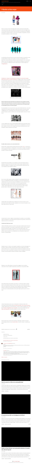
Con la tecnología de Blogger (16, 461)
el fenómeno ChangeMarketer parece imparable (10, 307)
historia (11, 329)
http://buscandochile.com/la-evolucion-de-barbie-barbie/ (10, 340)
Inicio (2, 4)
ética (9, 329)
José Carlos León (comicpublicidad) (7, 343)
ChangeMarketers (4, 63)
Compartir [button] (28, 329)
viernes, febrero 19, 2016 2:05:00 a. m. (7, 355)
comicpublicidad (5, 1)
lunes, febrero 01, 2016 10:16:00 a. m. (7, 348)
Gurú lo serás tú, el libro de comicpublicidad (12, 382)
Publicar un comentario (8, 458)
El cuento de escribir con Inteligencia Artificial (13, 415)
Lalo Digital (4, 350)
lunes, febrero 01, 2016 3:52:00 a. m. (7, 341)
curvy (24, 146)
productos (14, 329)
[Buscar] (27, 1)
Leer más (29, 458)
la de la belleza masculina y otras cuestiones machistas (22, 305)
